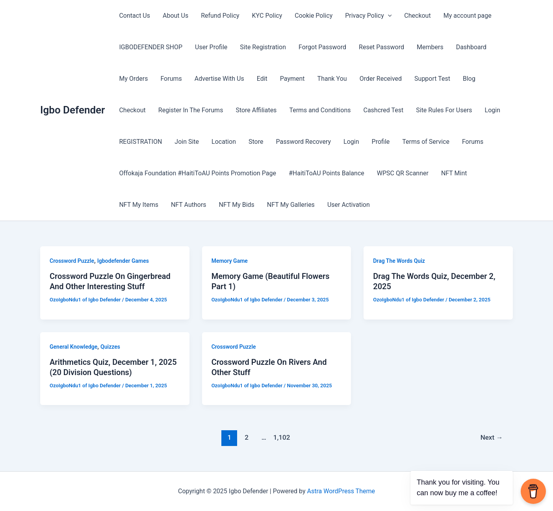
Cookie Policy (313, 15)
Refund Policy (220, 15)
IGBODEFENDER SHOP (150, 47)
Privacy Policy (368, 16)
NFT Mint (454, 173)
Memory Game (230, 261)
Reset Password (381, 47)
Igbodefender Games (123, 261)
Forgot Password (322, 47)
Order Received (381, 78)
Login (492, 110)
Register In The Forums (190, 110)
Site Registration (263, 47)
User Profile (211, 47)
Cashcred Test (383, 110)
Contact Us (134, 15)
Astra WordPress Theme (341, 491)
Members (430, 47)
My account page (468, 15)
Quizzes (110, 347)
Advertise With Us (219, 78)
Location (224, 141)
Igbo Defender (72, 110)
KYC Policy (267, 15)
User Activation (348, 204)
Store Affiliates (256, 110)
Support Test (432, 78)
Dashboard (471, 47)
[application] (388, 16)
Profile (381, 141)
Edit (262, 78)
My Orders (133, 78)
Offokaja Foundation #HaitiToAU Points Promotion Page (197, 173)
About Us (175, 15)
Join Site (186, 141)
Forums (171, 78)
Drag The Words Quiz (399, 261)
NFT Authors (188, 204)
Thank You (332, 78)
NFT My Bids (236, 204)
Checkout (417, 15)
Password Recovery (303, 141)
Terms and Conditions (320, 110)
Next (492, 437)
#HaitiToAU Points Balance (326, 173)
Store (256, 141)
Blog (469, 78)
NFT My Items (138, 204)
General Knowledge (73, 347)
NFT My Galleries (291, 204)
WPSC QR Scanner (403, 173)
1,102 (281, 437)
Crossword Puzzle (72, 261)
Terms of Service (425, 141)
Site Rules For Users (444, 110)
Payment (292, 78)
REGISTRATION (140, 141)
